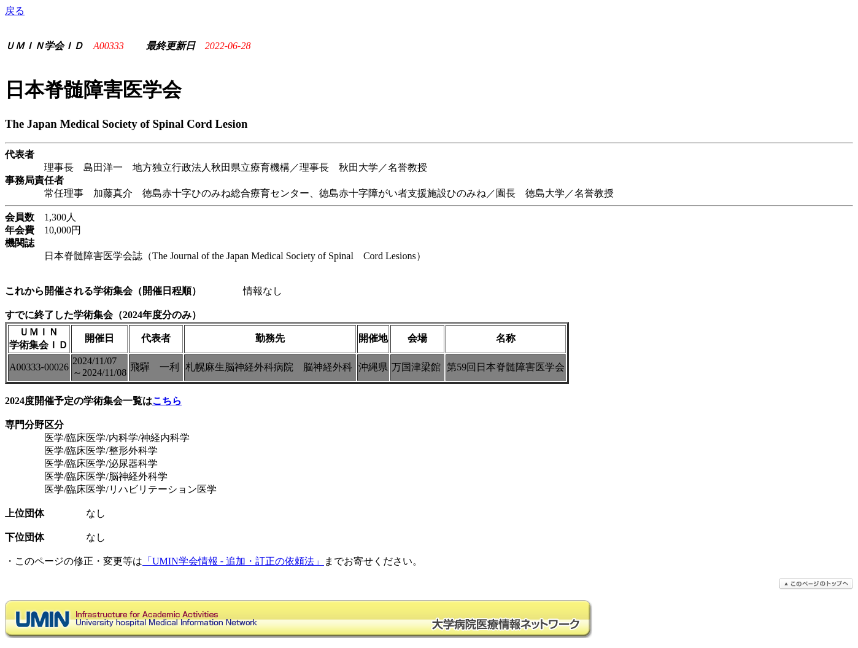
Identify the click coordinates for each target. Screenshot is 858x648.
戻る (15, 11)
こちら (167, 401)
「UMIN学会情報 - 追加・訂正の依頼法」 (233, 561)
